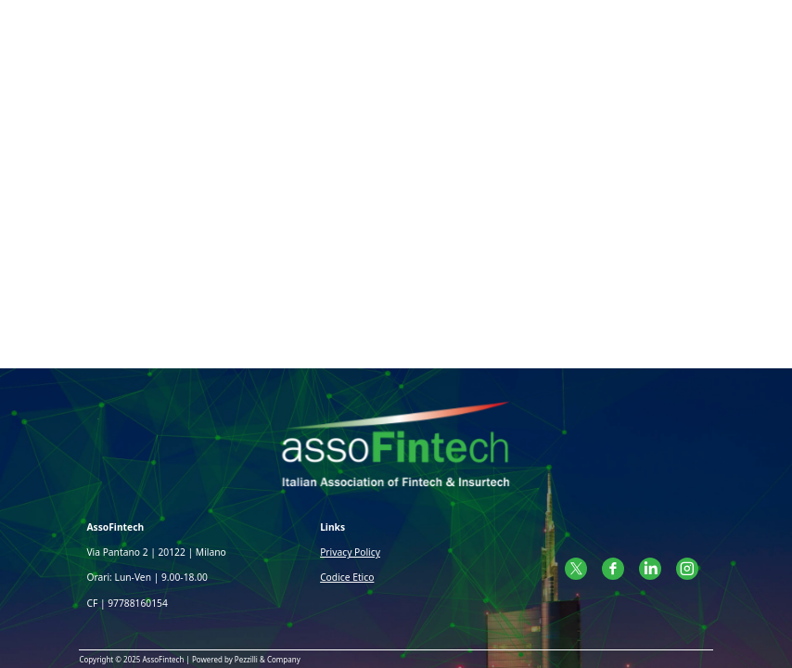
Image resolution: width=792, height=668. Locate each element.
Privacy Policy (350, 552)
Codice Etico (347, 577)
